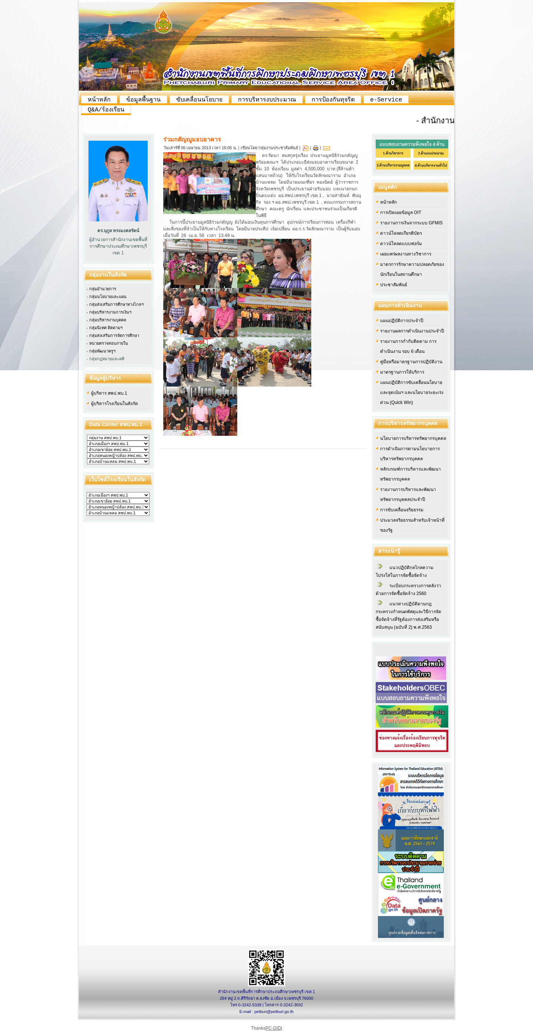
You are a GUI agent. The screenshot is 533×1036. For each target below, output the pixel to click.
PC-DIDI (273, 1028)
